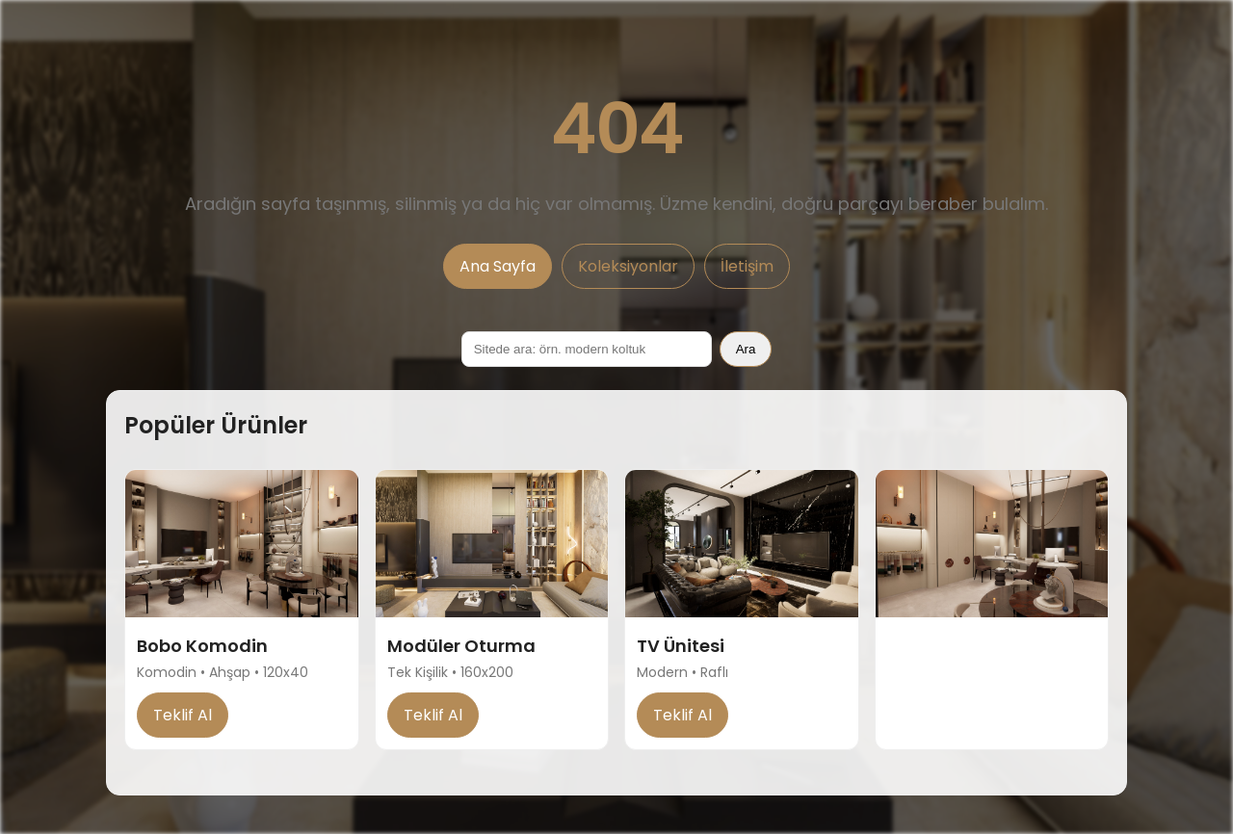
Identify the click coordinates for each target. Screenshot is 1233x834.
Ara (746, 349)
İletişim (747, 266)
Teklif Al (182, 715)
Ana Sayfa (497, 266)
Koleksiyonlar (628, 266)
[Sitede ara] (586, 349)
